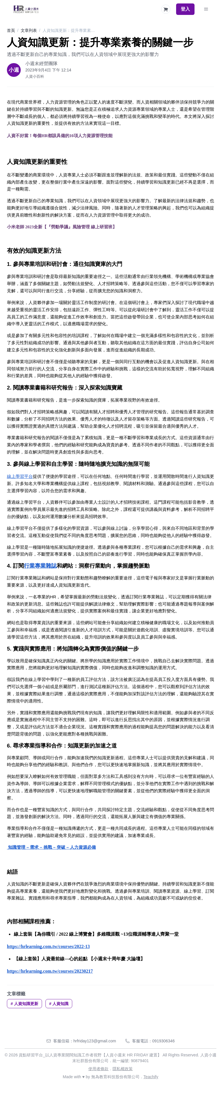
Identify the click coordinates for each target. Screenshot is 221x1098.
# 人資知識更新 (24, 1003)
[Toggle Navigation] (206, 9)
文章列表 (29, 30)
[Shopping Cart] (165, 9)
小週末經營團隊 (41, 63)
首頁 (11, 30)
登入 (185, 9)
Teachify (151, 1076)
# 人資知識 (59, 1003)
